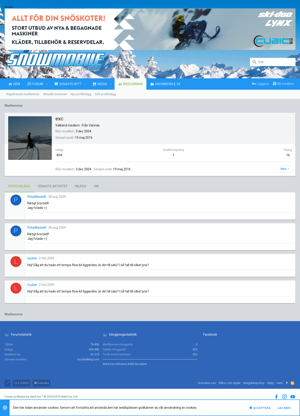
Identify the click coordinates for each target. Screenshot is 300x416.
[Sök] (272, 62)
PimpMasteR (36, 196)
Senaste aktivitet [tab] (53, 186)
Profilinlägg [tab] (19, 186)
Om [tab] (96, 186)
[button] (47, 84)
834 (59, 155)
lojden (32, 258)
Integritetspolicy (253, 383)
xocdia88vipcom (88, 359)
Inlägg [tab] (80, 186)
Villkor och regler (229, 383)
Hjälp (270, 383)
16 (288, 155)
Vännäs (94, 125)
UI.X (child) (21, 383)
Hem (280, 383)
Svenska (41, 383)
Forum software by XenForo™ (41, 396)
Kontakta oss (207, 383)
